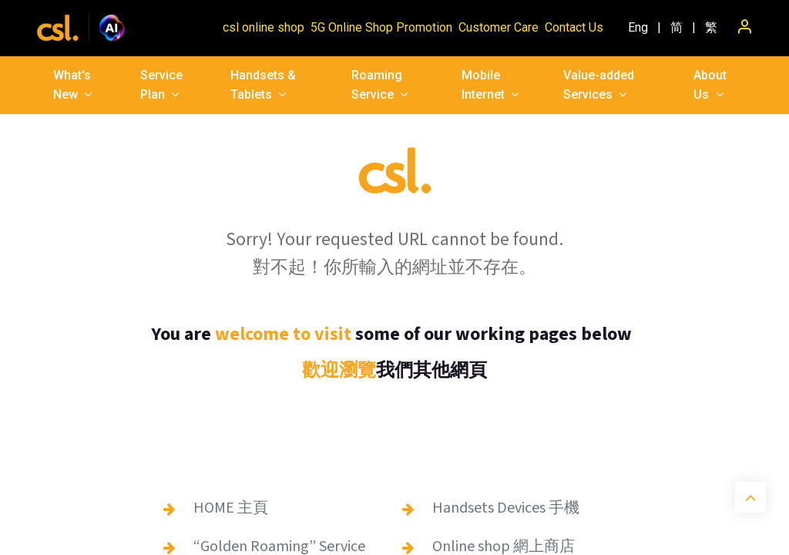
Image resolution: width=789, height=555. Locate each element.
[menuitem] (638, 27)
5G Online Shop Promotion (381, 27)
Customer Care (498, 27)
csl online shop (263, 27)
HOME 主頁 (230, 508)
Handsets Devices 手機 (505, 508)
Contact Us (574, 27)
